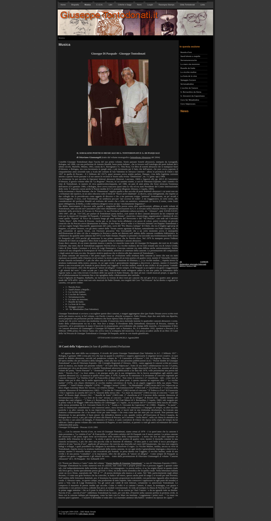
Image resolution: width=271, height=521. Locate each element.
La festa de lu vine (188, 76)
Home (63, 5)
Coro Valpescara (187, 104)
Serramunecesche (188, 60)
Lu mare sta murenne (190, 64)
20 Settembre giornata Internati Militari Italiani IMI (193, 265)
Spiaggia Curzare (188, 80)
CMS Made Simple (86, 514)
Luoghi (150, 5)
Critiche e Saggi (124, 5)
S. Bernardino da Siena (190, 92)
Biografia (75, 5)
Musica (88, 5)
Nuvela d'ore (186, 52)
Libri (110, 5)
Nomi (139, 5)
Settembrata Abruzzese (140, 157)
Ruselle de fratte (187, 68)
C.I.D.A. (99, 5)
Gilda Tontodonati (187, 5)
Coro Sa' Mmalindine (189, 100)
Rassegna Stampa (166, 5)
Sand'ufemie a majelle (190, 56)
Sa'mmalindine (187, 84)
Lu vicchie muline (188, 72)
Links (202, 5)
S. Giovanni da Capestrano (192, 96)
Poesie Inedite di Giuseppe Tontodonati (124, 463)
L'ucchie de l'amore (189, 88)
